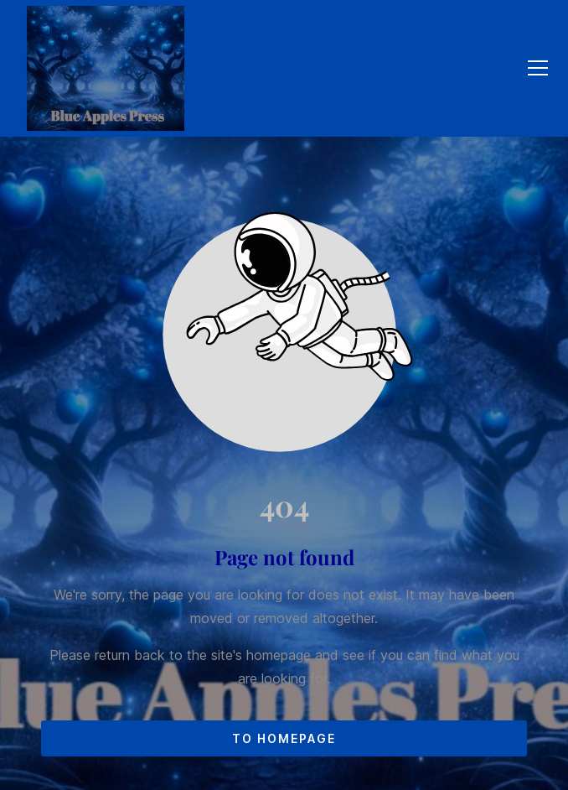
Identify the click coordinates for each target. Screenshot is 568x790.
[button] (537, 67)
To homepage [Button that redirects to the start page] (284, 738)
